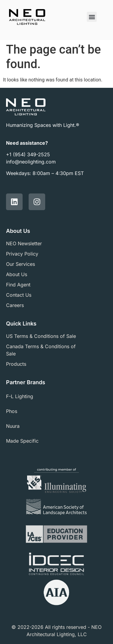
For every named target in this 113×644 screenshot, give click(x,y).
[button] (92, 17)
